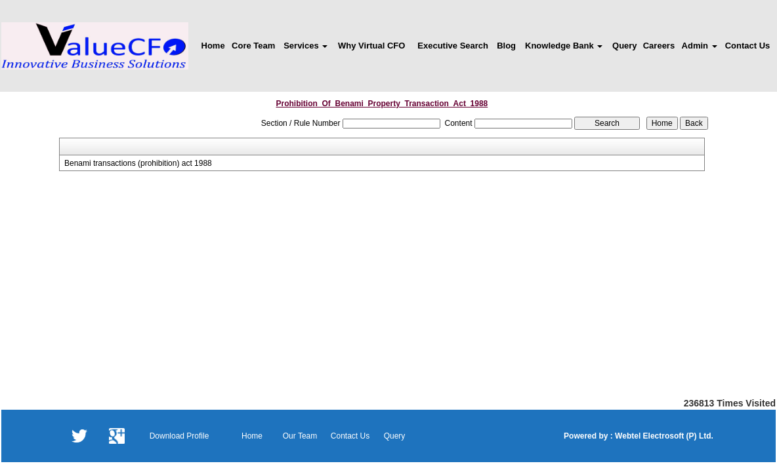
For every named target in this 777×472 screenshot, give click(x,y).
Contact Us (747, 45)
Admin (699, 45)
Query (624, 45)
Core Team (253, 45)
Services (305, 45)
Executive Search (452, 45)
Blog (506, 45)
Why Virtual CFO (371, 45)
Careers (659, 45)
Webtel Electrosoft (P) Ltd (662, 436)
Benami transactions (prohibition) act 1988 (138, 163)
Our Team (300, 436)
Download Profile (179, 436)
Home (213, 45)
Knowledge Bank (563, 45)
